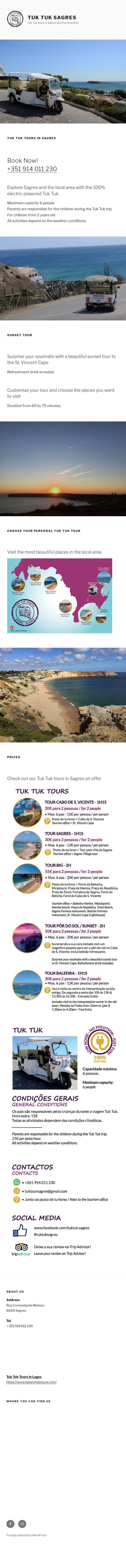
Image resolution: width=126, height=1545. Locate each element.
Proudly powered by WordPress (26, 1535)
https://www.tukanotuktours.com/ (31, 1382)
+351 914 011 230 (32, 168)
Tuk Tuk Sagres (52, 17)
